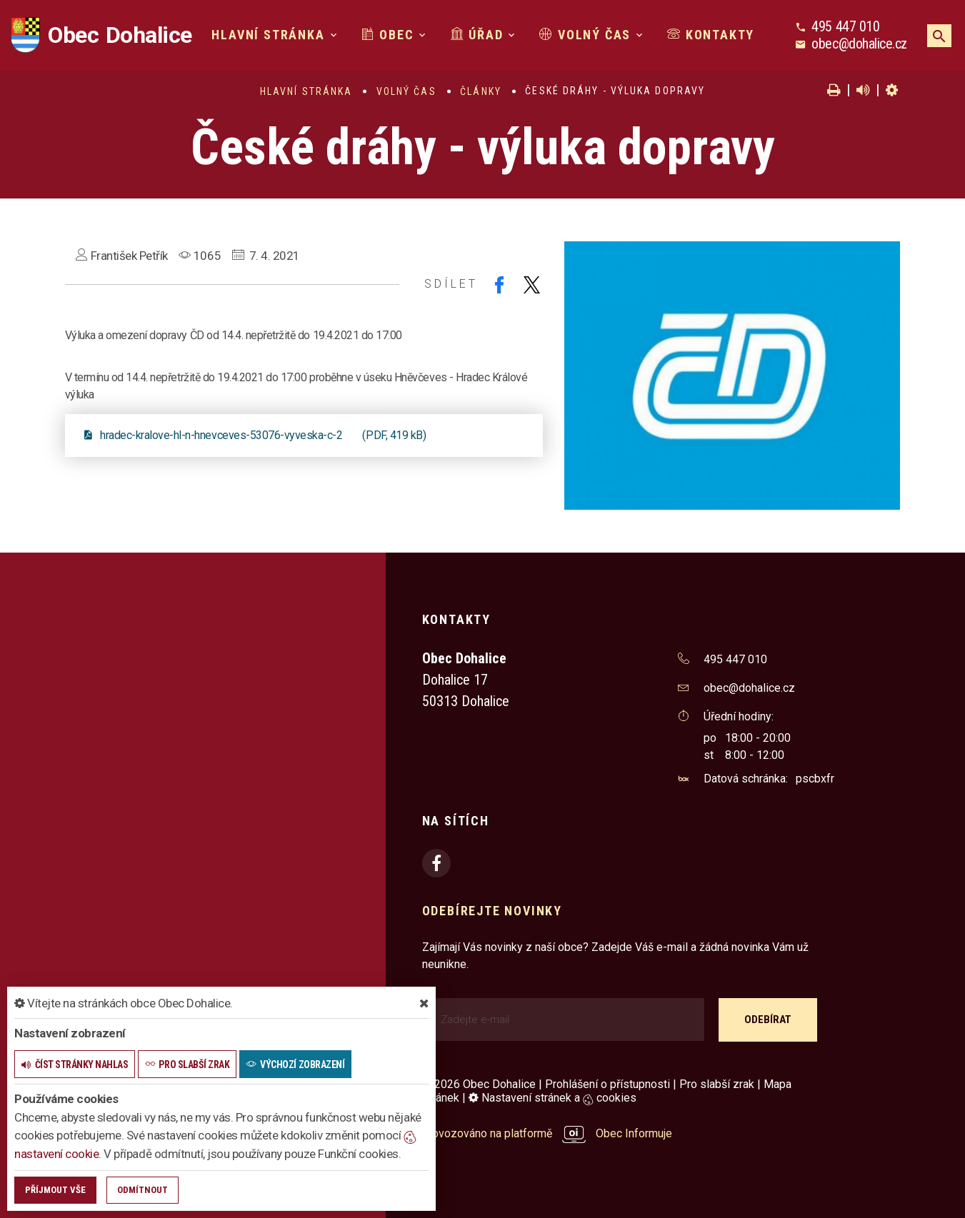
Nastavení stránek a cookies (552, 1097)
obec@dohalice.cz (858, 43)
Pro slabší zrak (716, 1084)
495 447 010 (845, 26)
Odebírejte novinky (492, 910)
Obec (387, 34)
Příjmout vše (55, 1189)
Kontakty (710, 34)
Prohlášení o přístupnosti (607, 1084)
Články (480, 91)
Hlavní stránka (267, 34)
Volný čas (585, 34)
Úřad (477, 34)
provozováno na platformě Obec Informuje (547, 1133)
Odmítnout (142, 1189)
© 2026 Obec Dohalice (479, 1084)
